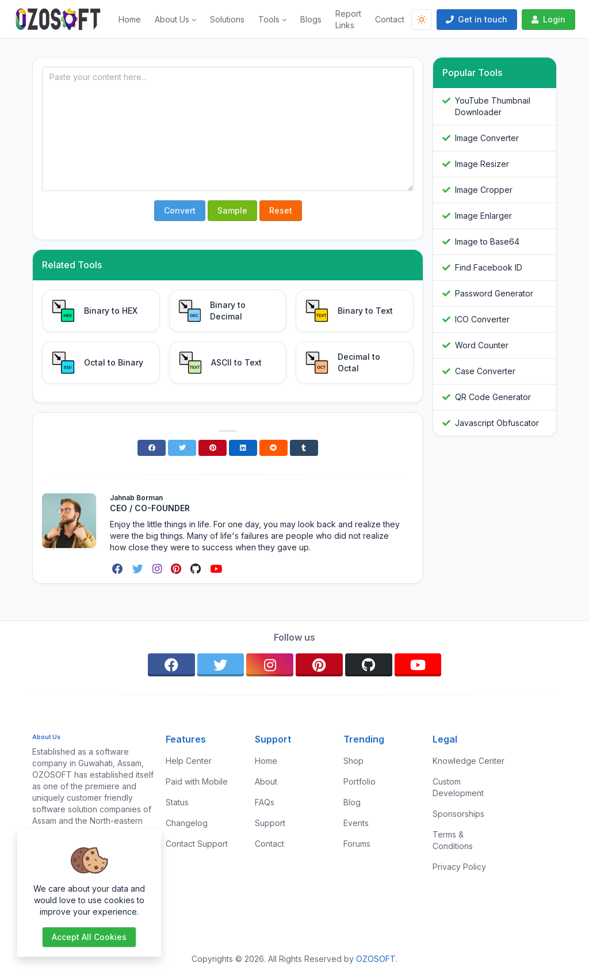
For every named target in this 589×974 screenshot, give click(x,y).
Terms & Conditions (453, 840)
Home (129, 19)
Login (547, 19)
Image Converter (487, 138)
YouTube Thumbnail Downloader (492, 106)
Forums (356, 844)
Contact (389, 19)
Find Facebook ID (488, 267)
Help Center (189, 761)
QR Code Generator (493, 397)
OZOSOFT (376, 959)
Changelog (187, 823)
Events (356, 823)
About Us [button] (172, 19)
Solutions (227, 19)
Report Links (348, 19)
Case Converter (485, 371)
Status (177, 802)
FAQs (264, 802)
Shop (353, 761)
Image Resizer (482, 164)
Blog (352, 802)
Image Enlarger (483, 215)
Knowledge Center (468, 761)
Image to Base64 (487, 241)
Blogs (311, 19)
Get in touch (475, 19)
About (266, 781)
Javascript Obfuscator (497, 423)
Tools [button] (269, 19)
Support (270, 823)
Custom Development (458, 787)
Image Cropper (483, 190)
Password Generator (494, 293)
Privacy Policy (459, 867)
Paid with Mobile (197, 781)
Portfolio (359, 781)
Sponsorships (458, 814)
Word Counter (481, 345)
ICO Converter (482, 319)
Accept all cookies (89, 937)
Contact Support (197, 844)
